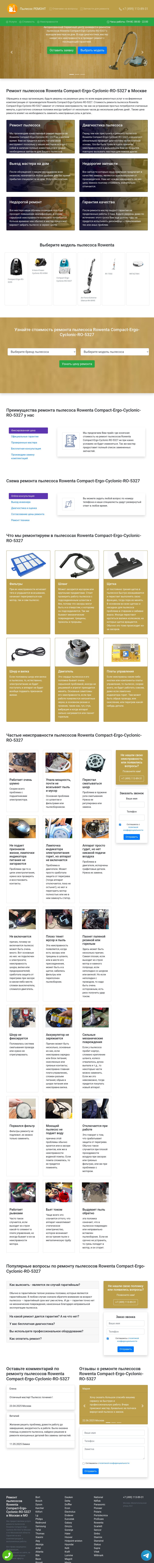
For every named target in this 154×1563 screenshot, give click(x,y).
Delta (67, 1500)
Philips (39, 1519)
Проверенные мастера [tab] (24, 442)
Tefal (38, 1529)
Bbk (38, 1555)
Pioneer (98, 1508)
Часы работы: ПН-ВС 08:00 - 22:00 (127, 21)
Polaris (97, 1511)
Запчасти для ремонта (94, 8)
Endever (69, 1515)
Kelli (67, 1548)
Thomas (40, 1533)
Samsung (41, 1526)
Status (97, 1544)
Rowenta (98, 1522)
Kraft (67, 1551)
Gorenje (69, 1529)
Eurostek (69, 1519)
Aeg (38, 1540)
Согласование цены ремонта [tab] (27, 514)
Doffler (68, 1504)
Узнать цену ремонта (77, 364)
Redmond (41, 1522)
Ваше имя (131, 798)
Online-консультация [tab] (23, 496)
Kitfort (39, 1511)
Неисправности (47, 21)
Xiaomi (39, 1537)
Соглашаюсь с (133, 827)
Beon (38, 1559)
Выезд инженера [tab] (21, 502)
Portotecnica (101, 1515)
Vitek (96, 1551)
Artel (38, 1548)
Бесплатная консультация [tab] (26, 448)
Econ (67, 1508)
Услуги (12, 21)
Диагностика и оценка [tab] (24, 508)
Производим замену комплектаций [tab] (23, 456)
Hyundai (69, 1544)
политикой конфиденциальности (114, 1463)
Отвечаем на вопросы (63, 8)
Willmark (98, 1555)
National (98, 1497)
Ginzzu (68, 1526)
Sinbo (97, 1533)
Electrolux (70, 1511)
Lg (37, 1515)
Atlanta (39, 1551)
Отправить (132, 836)
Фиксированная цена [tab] (23, 430)
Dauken (69, 1497)
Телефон (132, 811)
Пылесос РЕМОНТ (33, 9)
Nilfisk (97, 1500)
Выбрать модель (92, 50)
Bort (38, 1497)
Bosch (39, 1500)
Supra (97, 1548)
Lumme (69, 1555)
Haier (68, 1533)
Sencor (98, 1529)
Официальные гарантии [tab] (25, 436)
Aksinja (39, 1544)
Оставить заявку (62, 50)
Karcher (40, 1508)
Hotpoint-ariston (73, 1540)
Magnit (68, 1559)
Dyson (39, 1504)
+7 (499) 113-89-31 (133, 9)
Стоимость (27, 21)
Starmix (98, 1537)
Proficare (99, 1519)
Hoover (69, 1537)
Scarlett (98, 1526)
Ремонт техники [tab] (20, 520)
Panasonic (99, 1504)
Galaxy (68, 1522)
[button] (84, 1406)
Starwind (99, 1540)
